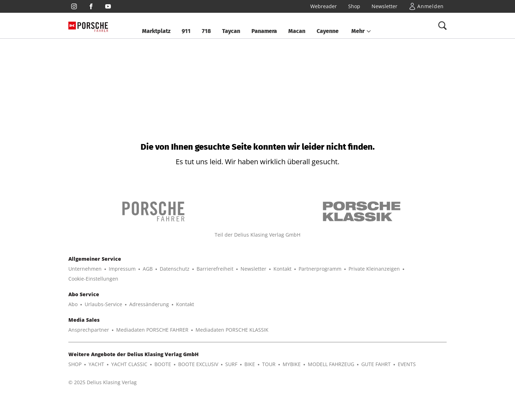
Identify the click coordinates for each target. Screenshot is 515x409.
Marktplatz (156, 31)
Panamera (264, 31)
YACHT (96, 364)
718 (206, 31)
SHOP (74, 364)
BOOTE (162, 364)
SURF (231, 364)
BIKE (249, 364)
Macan (296, 31)
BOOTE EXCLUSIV (198, 364)
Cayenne (328, 31)
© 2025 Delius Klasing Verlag (102, 382)
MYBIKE (292, 364)
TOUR (269, 364)
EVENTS (407, 364)
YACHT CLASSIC (129, 364)
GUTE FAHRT (376, 364)
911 (186, 31)
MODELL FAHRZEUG (331, 364)
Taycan (231, 31)
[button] (361, 31)
